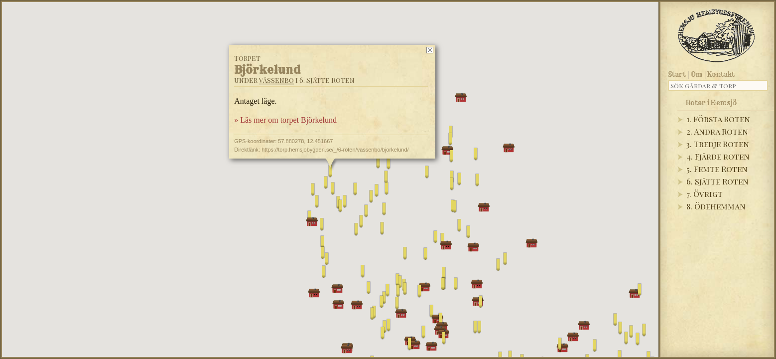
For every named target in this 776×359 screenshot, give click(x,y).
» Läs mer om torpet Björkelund (285, 120)
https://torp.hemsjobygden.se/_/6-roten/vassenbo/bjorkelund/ (334, 150)
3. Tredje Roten (717, 144)
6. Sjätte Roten (717, 181)
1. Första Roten (718, 119)
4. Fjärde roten (718, 156)
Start (677, 74)
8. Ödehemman (716, 206)
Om (696, 74)
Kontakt (721, 74)
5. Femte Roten (717, 169)
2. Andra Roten (717, 131)
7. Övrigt (704, 193)
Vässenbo (276, 80)
